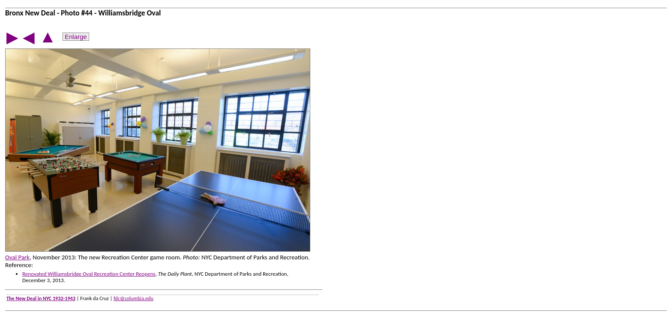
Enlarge (76, 36)
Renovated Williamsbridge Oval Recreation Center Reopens (89, 274)
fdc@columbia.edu (133, 298)
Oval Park (17, 257)
